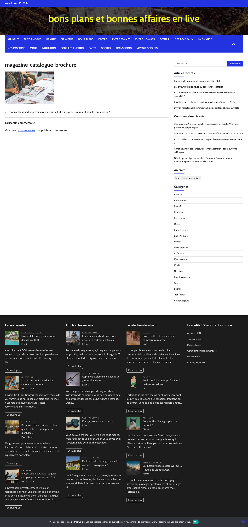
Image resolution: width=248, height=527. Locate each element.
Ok (195, 522)
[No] (243, 521)
